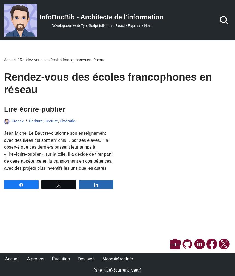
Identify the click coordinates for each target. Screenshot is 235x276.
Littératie (67, 121)
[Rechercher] (224, 20)
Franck (18, 121)
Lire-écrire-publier (34, 109)
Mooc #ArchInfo (117, 259)
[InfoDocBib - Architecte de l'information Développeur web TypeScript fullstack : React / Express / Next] (84, 20)
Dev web (86, 259)
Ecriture (36, 121)
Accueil (10, 60)
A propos (35, 259)
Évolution (61, 259)
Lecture (51, 121)
